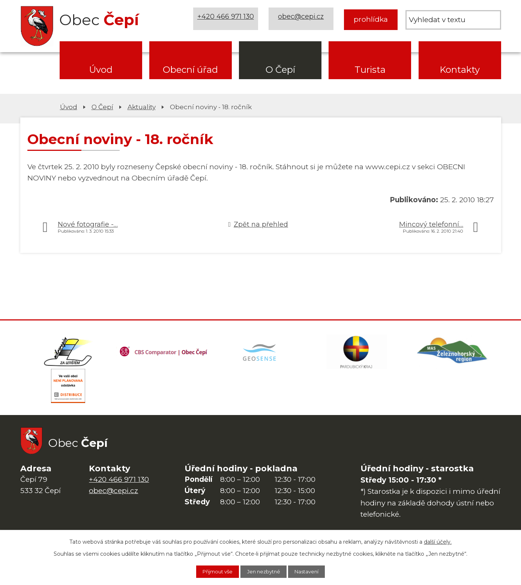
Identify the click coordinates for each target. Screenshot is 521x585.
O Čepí (280, 69)
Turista (370, 69)
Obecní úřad (190, 69)
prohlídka (371, 19)
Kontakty (460, 69)
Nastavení (313, 571)
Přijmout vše (212, 571)
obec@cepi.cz (302, 19)
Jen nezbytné (264, 571)
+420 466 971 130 (227, 19)
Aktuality (142, 107)
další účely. (438, 540)
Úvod (101, 69)
